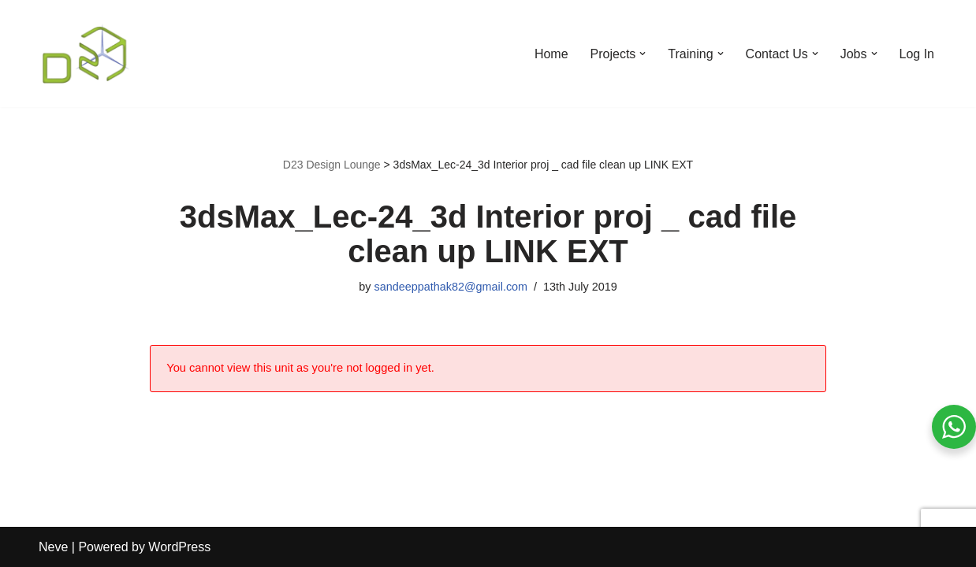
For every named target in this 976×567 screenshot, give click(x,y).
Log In (917, 54)
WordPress (179, 547)
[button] (642, 53)
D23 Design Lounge (332, 164)
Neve (53, 547)
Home (551, 54)
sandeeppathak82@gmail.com (450, 286)
